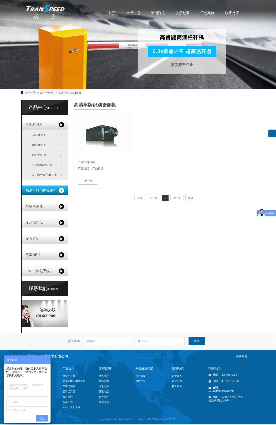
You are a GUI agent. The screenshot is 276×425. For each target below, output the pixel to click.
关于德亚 (183, 13)
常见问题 (177, 381)
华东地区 (104, 375)
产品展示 (68, 368)
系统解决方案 (144, 368)
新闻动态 (178, 368)
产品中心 (133, 13)
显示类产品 (34, 223)
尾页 (190, 197)
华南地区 (104, 381)
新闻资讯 (158, 13)
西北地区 (104, 391)
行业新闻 (177, 375)
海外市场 (104, 402)
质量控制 (140, 381)
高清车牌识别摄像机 (70, 92)
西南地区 (104, 396)
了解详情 (88, 180)
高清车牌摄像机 (87, 162)
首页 (112, 13)
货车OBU (32, 255)
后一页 (177, 197)
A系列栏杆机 (39, 135)
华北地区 (104, 386)
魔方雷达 (32, 239)
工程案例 (207, 13)
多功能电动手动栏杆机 (44, 174)
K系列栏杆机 (39, 145)
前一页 (153, 197)
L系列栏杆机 (39, 154)
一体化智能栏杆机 (42, 164)
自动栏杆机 (34, 125)
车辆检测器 (34, 206)
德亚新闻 (177, 386)
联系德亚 (232, 13)
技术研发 (140, 375)
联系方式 (214, 368)
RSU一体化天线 (37, 271)
